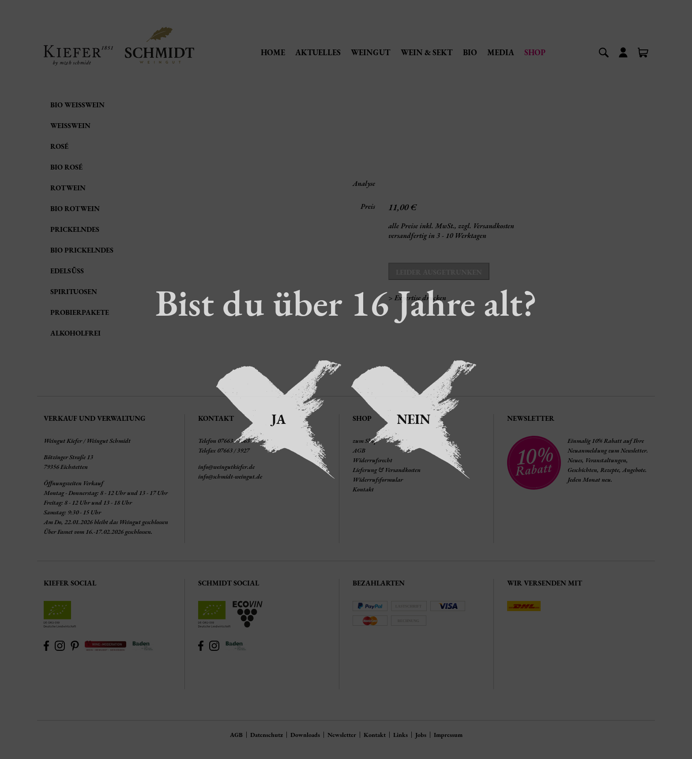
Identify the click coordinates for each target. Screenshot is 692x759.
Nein (413, 419)
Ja (278, 419)
